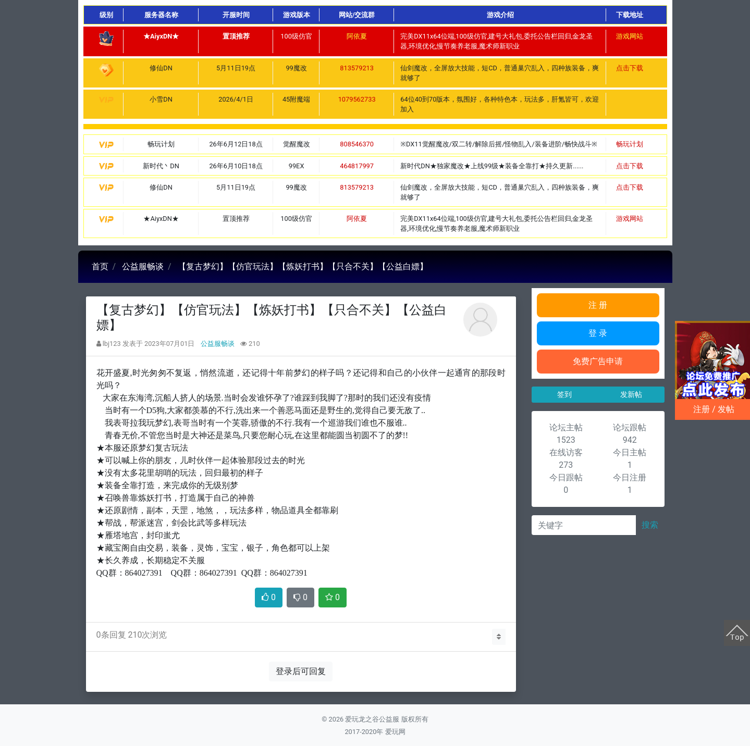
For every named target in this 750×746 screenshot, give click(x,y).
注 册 (597, 305)
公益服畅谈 (143, 266)
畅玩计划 (629, 144)
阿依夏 (357, 36)
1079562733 (357, 99)
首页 (100, 266)
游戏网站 (629, 36)
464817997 (357, 166)
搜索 (650, 525)
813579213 (357, 68)
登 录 (597, 333)
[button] (499, 637)
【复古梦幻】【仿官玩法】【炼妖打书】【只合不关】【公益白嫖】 (303, 266)
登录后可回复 (301, 671)
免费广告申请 (598, 361)
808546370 (357, 144)
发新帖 (631, 394)
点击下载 (629, 68)
